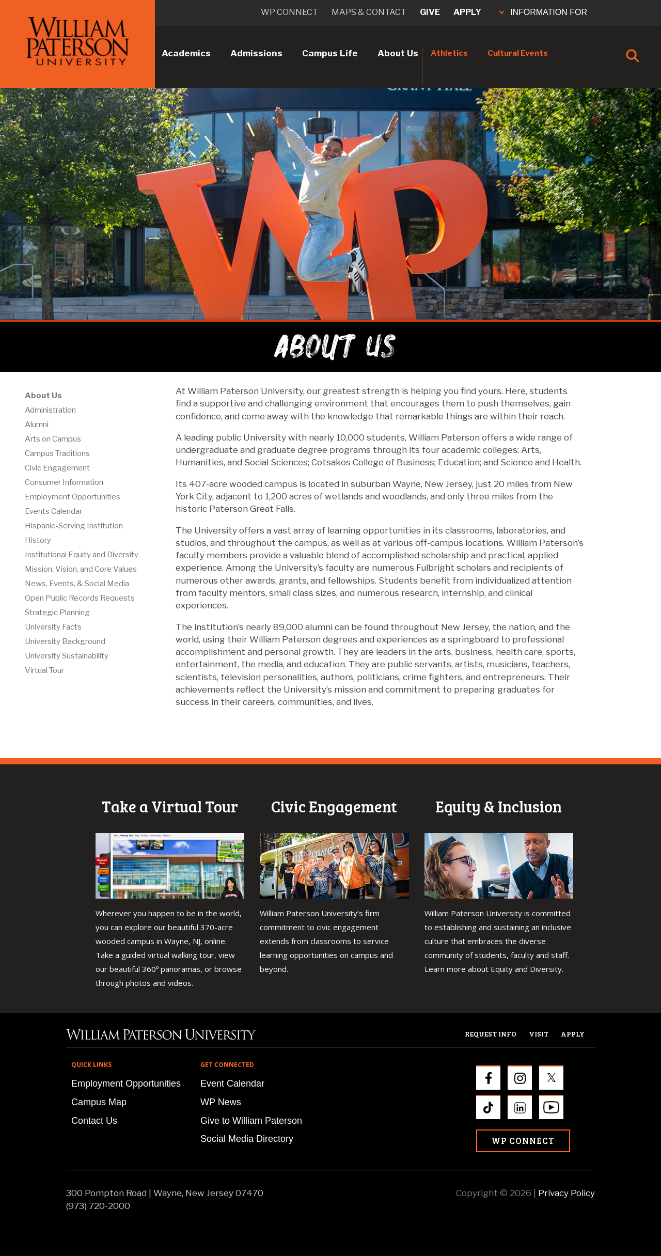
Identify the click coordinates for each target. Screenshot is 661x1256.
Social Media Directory (246, 1139)
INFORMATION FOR (543, 12)
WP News (220, 1102)
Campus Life (330, 53)
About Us (397, 53)
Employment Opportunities (72, 497)
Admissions (256, 53)
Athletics (449, 53)
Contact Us (94, 1121)
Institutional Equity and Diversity (81, 555)
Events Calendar (53, 511)
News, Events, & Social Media (77, 583)
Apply (467, 12)
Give (430, 12)
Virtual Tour (44, 670)
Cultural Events (517, 53)
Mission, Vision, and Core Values (81, 569)
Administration (50, 410)
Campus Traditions (57, 453)
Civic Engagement (57, 468)
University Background (65, 641)
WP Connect (523, 1141)
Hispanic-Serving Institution (74, 526)
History (38, 540)
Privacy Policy (566, 1193)
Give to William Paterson (251, 1121)
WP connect (289, 12)
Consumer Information (64, 482)
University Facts (53, 627)
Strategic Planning (57, 612)
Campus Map (99, 1102)
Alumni (37, 424)
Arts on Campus (53, 439)
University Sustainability (66, 656)
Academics (186, 53)
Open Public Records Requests (80, 598)
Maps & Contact (369, 12)
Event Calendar (232, 1083)
